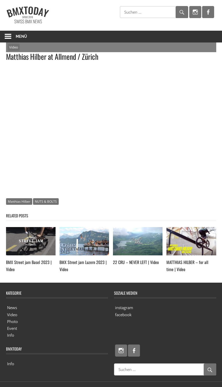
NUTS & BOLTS (46, 201)
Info (10, 335)
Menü (21, 36)
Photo (12, 321)
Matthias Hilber (19, 201)
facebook (123, 314)
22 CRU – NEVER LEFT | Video (136, 262)
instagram (124, 307)
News (12, 307)
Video (13, 47)
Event (12, 328)
